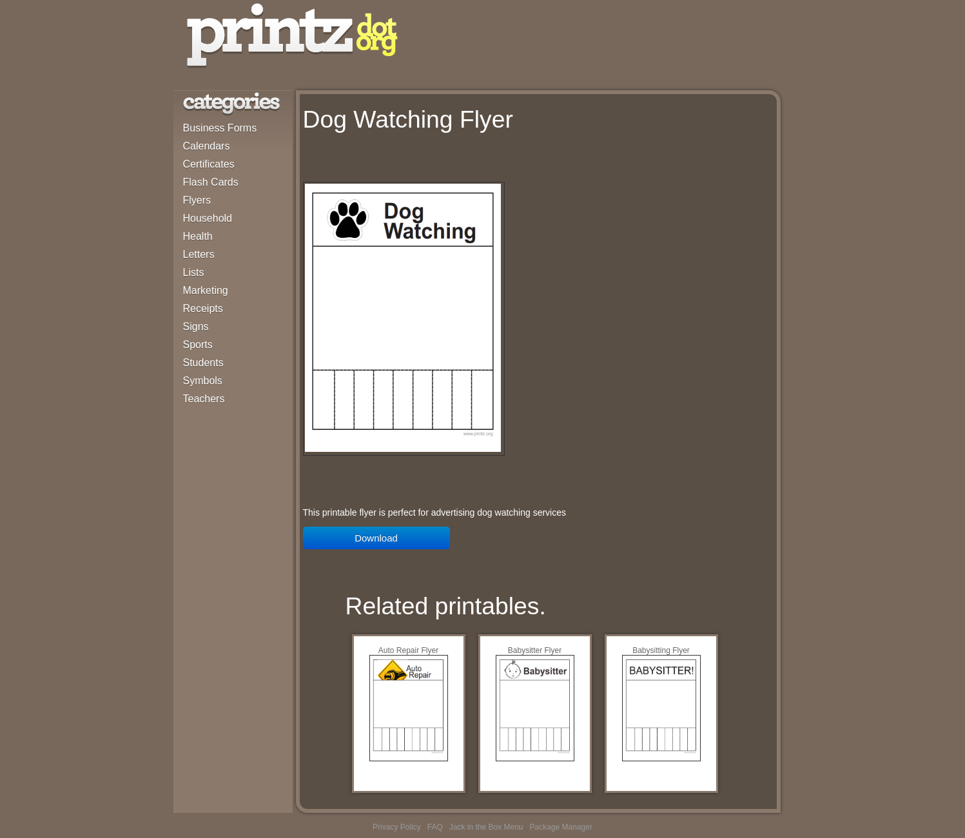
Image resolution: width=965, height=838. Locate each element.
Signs (196, 326)
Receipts (203, 308)
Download (376, 537)
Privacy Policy (397, 827)
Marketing (205, 290)
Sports (198, 344)
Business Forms (220, 127)
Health (198, 236)
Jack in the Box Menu (486, 827)
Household (208, 218)
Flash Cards (211, 182)
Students (203, 362)
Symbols (202, 380)
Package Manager (561, 827)
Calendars (206, 146)
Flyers (197, 200)
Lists (193, 272)
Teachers (204, 398)
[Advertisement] (454, 160)
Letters (199, 254)
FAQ (435, 827)
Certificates (209, 164)
